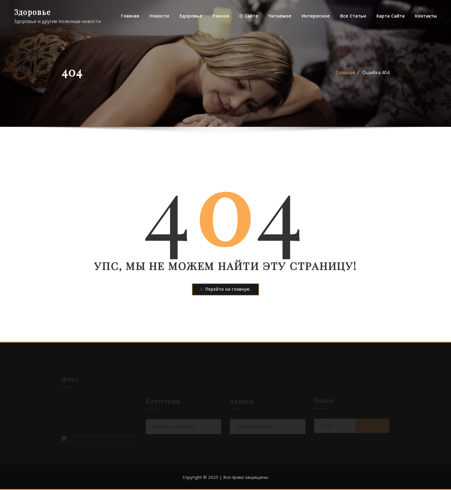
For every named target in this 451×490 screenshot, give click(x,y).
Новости (159, 16)
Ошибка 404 (375, 72)
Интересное (315, 16)
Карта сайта (390, 16)
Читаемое (279, 16)
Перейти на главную (225, 289)
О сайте (248, 16)
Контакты (426, 16)
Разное (220, 16)
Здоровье (32, 12)
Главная (130, 16)
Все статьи (353, 16)
